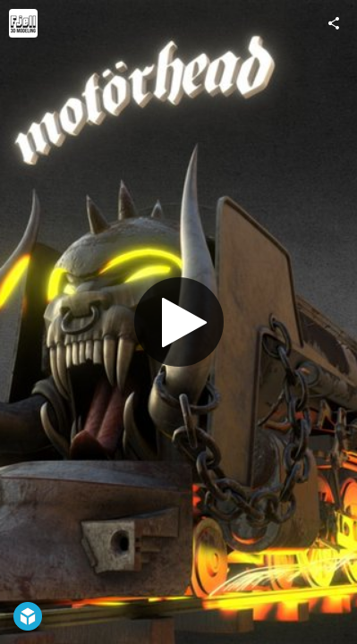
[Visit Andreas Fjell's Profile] (23, 23)
